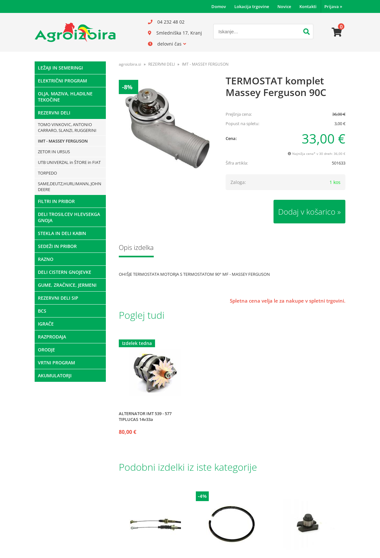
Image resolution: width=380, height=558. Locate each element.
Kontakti (308, 6)
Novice (284, 6)
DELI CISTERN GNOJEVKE (64, 272)
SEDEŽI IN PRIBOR (57, 246)
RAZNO (45, 259)
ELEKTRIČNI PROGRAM (62, 81)
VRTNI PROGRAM (56, 362)
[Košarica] (337, 32)
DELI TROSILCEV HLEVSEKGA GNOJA (69, 217)
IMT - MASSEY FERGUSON (63, 141)
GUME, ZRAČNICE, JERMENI (67, 285)
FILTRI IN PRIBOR (56, 201)
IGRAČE (46, 324)
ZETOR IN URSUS (54, 152)
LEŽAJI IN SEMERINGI (60, 68)
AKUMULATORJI (55, 375)
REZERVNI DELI (54, 113)
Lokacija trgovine (251, 6)
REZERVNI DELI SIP (58, 298)
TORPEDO (47, 173)
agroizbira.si (130, 64)
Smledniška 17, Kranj (179, 33)
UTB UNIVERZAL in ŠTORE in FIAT (69, 162)
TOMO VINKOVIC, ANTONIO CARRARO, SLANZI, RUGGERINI (67, 127)
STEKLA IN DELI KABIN (62, 233)
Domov (218, 6)
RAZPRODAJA (52, 337)
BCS (42, 311)
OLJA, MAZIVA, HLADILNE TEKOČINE (65, 97)
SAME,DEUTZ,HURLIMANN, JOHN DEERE (69, 186)
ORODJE (46, 350)
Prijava (333, 6)
